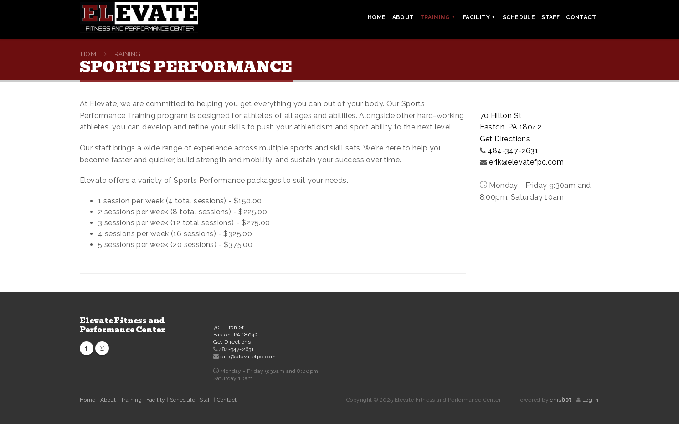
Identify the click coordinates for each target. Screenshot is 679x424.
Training (132, 400)
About (109, 400)
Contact (227, 400)
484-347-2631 (513, 150)
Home (88, 400)
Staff (206, 400)
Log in (590, 400)
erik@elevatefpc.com (526, 162)
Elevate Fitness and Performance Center (122, 325)
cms (560, 400)
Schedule (183, 400)
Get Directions (505, 138)
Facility (156, 400)
